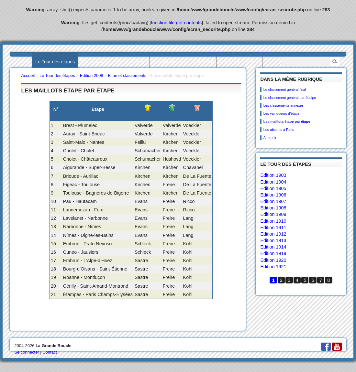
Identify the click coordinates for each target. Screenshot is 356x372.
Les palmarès (95, 61)
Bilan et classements (127, 75)
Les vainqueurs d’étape (281, 113)
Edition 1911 (273, 227)
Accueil (21, 61)
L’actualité (203, 61)
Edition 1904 (273, 182)
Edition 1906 (273, 194)
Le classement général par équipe (289, 98)
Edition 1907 (273, 201)
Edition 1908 (273, 207)
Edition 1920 (273, 260)
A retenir (269, 138)
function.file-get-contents (176, 22)
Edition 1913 (273, 240)
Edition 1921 (273, 266)
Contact (49, 352)
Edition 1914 (273, 247)
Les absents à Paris (278, 130)
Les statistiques (131, 61)
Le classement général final (284, 89)
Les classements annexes (283, 105)
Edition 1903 (273, 175)
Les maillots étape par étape (286, 121)
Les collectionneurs (240, 61)
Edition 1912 (273, 234)
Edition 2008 (91, 75)
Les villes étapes (170, 61)
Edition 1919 (273, 253)
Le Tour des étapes (55, 61)
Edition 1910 (273, 221)
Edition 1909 (273, 214)
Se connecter (26, 352)
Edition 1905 (273, 188)
